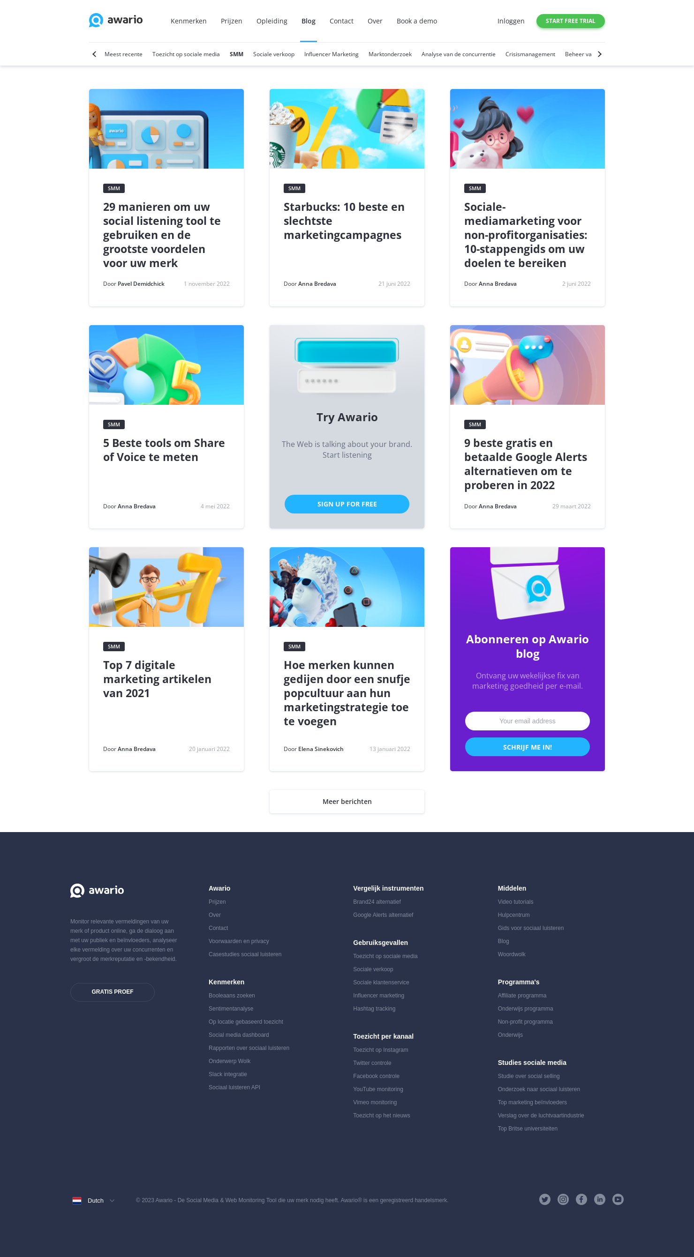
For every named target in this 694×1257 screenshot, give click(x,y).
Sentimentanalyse (231, 1008)
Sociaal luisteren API (234, 1087)
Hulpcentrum (514, 915)
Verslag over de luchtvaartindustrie (541, 1115)
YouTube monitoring (378, 1089)
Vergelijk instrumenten (388, 888)
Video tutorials (516, 902)
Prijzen (231, 20)
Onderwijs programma (525, 1008)
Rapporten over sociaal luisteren (249, 1048)
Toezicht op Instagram (380, 1050)
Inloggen (511, 20)
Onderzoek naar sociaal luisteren (539, 1089)
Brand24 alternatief (376, 902)
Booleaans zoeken (232, 995)
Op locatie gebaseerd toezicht (246, 1022)
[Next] (598, 54)
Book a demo (417, 20)
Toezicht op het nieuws (381, 1115)
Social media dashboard (239, 1035)
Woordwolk (512, 954)
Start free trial (571, 21)
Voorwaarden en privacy (239, 941)
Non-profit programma (525, 1022)
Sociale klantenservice (381, 982)
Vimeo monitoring (375, 1102)
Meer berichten (347, 801)
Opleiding (271, 20)
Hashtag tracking (374, 1008)
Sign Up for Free (347, 503)
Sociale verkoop (373, 969)
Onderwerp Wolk (229, 1061)
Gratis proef (112, 992)
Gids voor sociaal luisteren (531, 928)
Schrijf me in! (527, 747)
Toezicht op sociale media (385, 956)
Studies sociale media (532, 1062)
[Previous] (95, 54)
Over (375, 20)
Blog (309, 20)
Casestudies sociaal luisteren (245, 954)
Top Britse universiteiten (528, 1128)
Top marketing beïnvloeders (532, 1102)
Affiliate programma (522, 995)
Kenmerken (189, 20)
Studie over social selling (529, 1076)
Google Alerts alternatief (383, 915)
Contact (342, 20)
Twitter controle (372, 1063)
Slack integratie (228, 1074)
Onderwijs (510, 1035)
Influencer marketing (378, 995)
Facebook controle (376, 1076)
